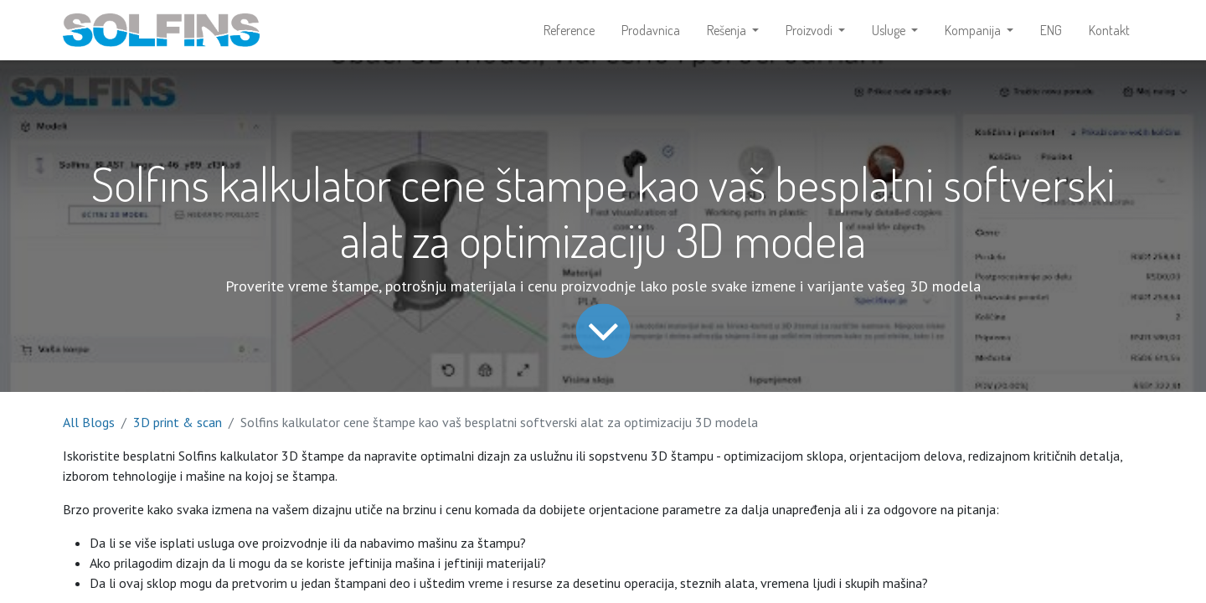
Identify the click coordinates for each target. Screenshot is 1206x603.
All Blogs (89, 422)
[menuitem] (569, 30)
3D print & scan (177, 422)
